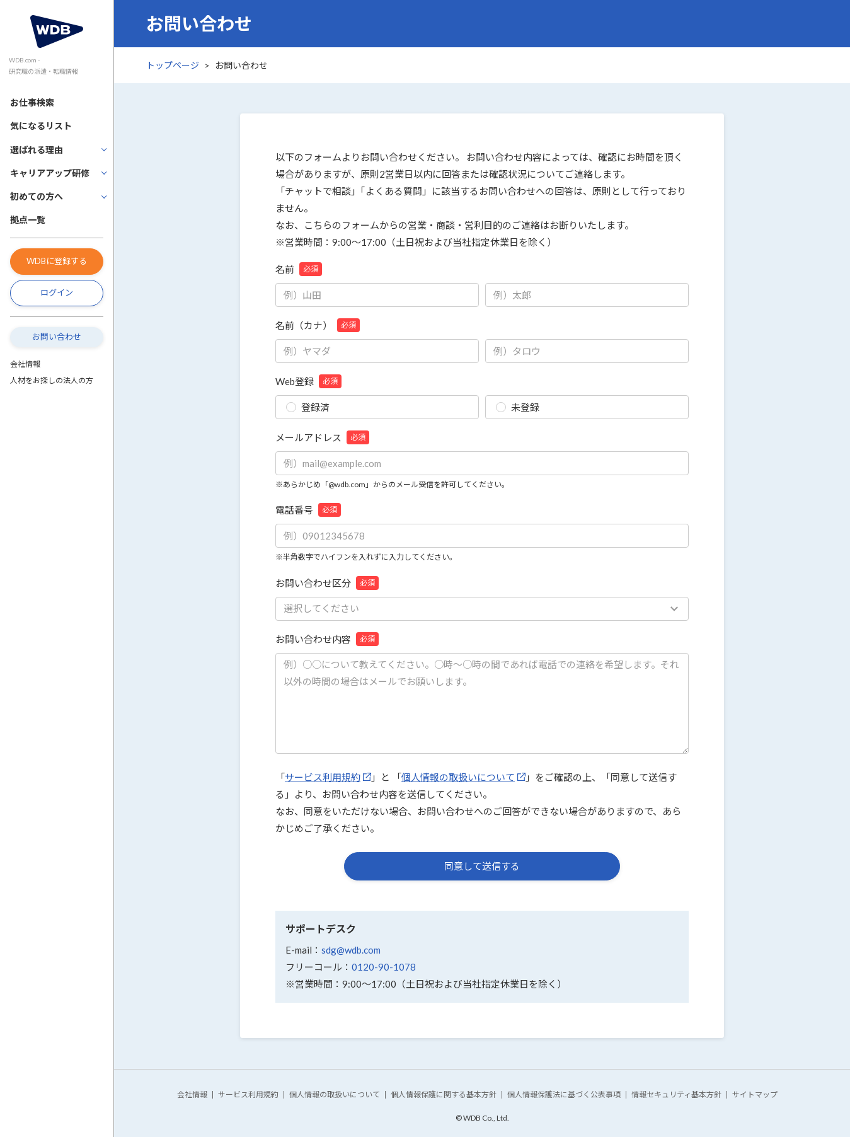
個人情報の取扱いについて (458, 777)
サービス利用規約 (322, 777)
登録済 (308, 407)
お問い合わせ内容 (327, 639)
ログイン (56, 292)
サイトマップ (755, 1094)
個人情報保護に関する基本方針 (444, 1094)
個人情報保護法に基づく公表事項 (564, 1094)
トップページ (172, 65)
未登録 (517, 407)
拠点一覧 (27, 219)
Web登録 (308, 381)
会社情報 (25, 364)
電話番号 (308, 510)
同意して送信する (482, 866)
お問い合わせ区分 (327, 583)
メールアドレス (322, 437)
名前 (298, 269)
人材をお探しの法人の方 (51, 380)
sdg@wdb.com (351, 949)
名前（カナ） (317, 325)
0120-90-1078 (384, 967)
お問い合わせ (56, 337)
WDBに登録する (56, 261)
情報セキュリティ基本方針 (676, 1094)
